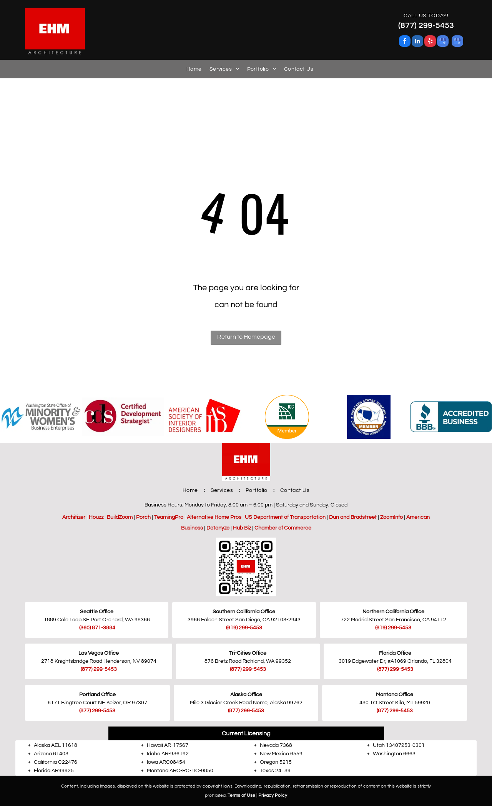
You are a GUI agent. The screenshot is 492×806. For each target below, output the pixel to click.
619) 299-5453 (244, 628)
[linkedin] (417, 42)
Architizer (73, 517)
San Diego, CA (252, 619)
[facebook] (405, 42)
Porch (143, 517)
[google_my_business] (443, 42)
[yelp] (430, 42)
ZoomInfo (391, 517)
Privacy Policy (272, 795)
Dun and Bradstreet (353, 517)
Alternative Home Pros (214, 517)
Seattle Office (96, 611)
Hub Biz (242, 528)
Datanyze (217, 528)
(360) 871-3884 (97, 628)
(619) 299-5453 (393, 628)
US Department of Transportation (285, 517)
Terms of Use (241, 795)
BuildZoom (120, 517)
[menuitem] (190, 69)
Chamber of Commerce (282, 528)
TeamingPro (168, 517)
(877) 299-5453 (99, 669)
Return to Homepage (246, 337)
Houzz (96, 517)
